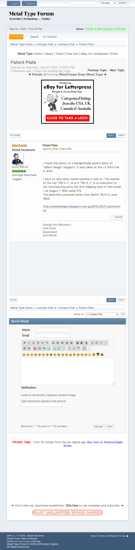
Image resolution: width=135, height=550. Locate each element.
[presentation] (47, 415)
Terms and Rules (107, 535)
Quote (117, 217)
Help (93, 535)
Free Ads (72, 53)
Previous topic (97, 70)
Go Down (15, 135)
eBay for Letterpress (94, 53)
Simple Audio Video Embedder (22, 538)
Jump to (78, 314)
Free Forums (24, 541)
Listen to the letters (33, 395)
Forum (60, 53)
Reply (111, 135)
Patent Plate (50, 145)
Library (48, 53)
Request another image (61, 395)
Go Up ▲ (123, 535)
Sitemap (36, 541)
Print (121, 135)
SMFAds (10, 541)
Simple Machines (35, 535)
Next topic (117, 70)
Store (114, 53)
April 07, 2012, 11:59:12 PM (57, 148)
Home (38, 53)
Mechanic (19, 145)
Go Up (13, 300)
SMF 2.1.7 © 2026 (16, 535)
